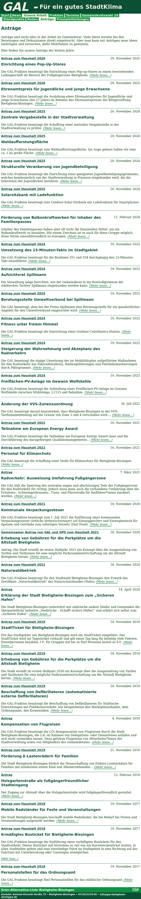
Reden (32, 19)
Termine (72, 15)
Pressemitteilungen (73, 19)
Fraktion (56, 15)
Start (5, 15)
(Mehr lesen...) (100, 75)
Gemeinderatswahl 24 (100, 15)
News (16, 15)
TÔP (135, 889)
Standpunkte (14, 19)
